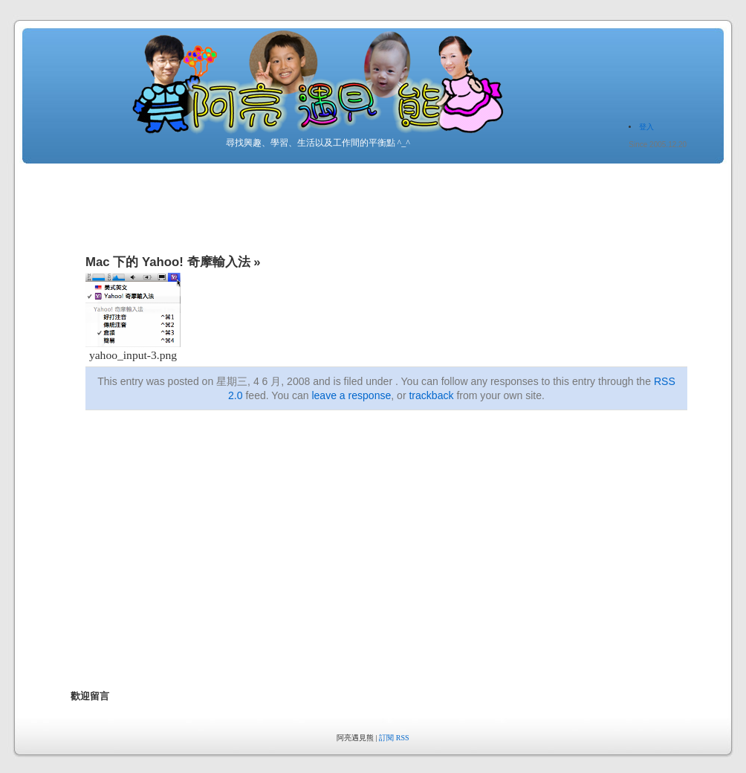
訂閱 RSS (394, 738)
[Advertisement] (321, 564)
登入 (646, 127)
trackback (431, 395)
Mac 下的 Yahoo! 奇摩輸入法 (167, 262)
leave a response (351, 395)
